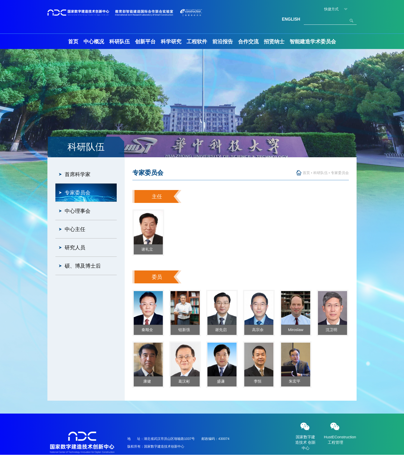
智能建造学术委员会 (313, 41)
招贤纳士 (274, 41)
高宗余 (259, 329)
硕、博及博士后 (83, 266)
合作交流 (248, 41)
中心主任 (75, 229)
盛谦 (222, 381)
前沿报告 (222, 41)
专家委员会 (77, 192)
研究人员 (75, 247)
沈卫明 (332, 329)
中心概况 (93, 41)
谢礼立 (148, 249)
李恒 (259, 381)
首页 (73, 41)
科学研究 (171, 41)
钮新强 (185, 329)
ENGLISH (291, 19)
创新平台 (145, 41)
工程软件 (197, 41)
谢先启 (222, 329)
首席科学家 (77, 174)
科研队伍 (119, 41)
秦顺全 (148, 329)
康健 (148, 381)
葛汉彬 (185, 381)
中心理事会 (77, 211)
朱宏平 (295, 381)
